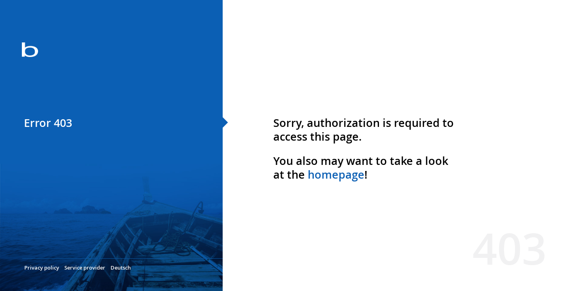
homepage (336, 174)
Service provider (84, 267)
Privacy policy (41, 267)
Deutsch (121, 267)
